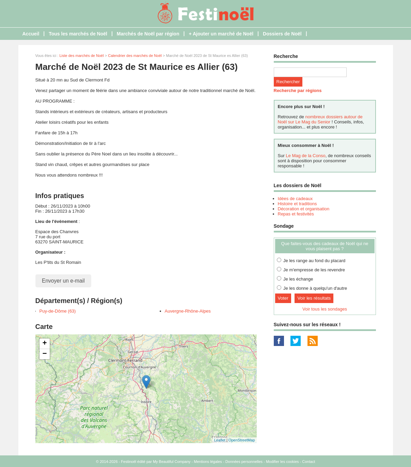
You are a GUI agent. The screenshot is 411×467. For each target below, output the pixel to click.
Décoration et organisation (304, 208)
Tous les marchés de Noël (78, 33)
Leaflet (219, 440)
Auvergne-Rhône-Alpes (188, 311)
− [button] (44, 354)
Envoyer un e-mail (63, 281)
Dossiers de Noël (282, 33)
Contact (308, 462)
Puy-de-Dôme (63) (57, 311)
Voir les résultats (314, 298)
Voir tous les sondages (324, 309)
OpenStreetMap (241, 440)
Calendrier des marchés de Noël (135, 56)
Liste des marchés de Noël (81, 56)
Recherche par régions (298, 90)
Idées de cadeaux (295, 198)
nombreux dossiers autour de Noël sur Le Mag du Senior (320, 119)
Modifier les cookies (282, 462)
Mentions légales (208, 462)
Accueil (30, 33)
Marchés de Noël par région (148, 33)
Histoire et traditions (297, 203)
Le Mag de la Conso (305, 155)
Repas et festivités (296, 213)
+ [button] (44, 343)
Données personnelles (244, 462)
